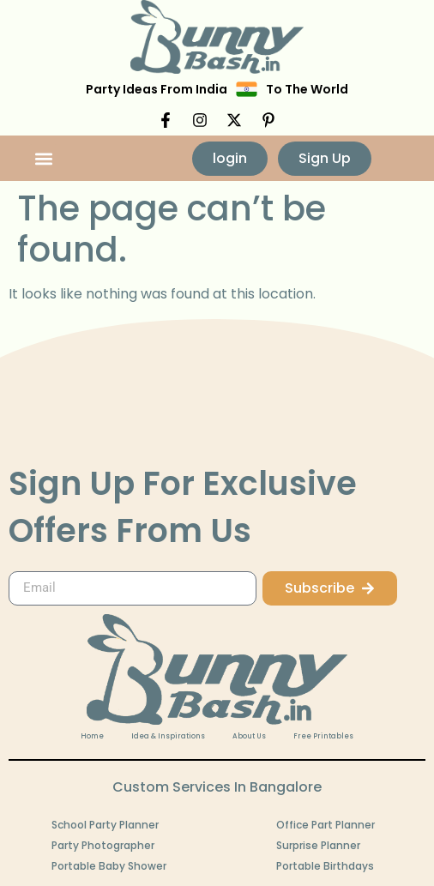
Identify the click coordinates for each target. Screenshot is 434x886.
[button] (43, 158)
